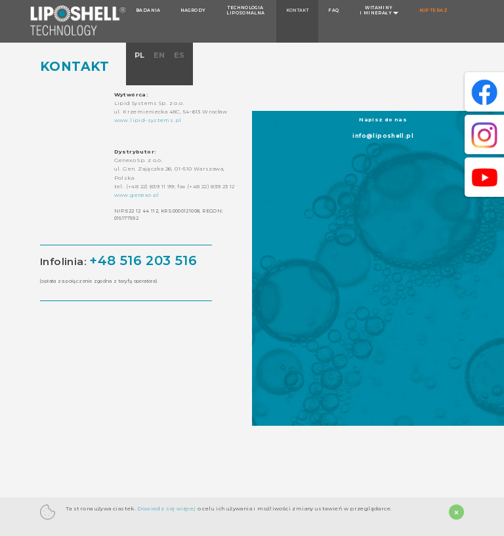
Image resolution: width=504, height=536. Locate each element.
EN (160, 55)
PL (141, 55)
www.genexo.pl (136, 195)
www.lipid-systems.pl (148, 120)
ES (179, 55)
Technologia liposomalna (245, 10)
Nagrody (193, 10)
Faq (333, 10)
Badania (148, 10)
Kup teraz (433, 10)
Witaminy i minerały (379, 10)
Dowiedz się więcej (166, 508)
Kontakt (297, 10)
